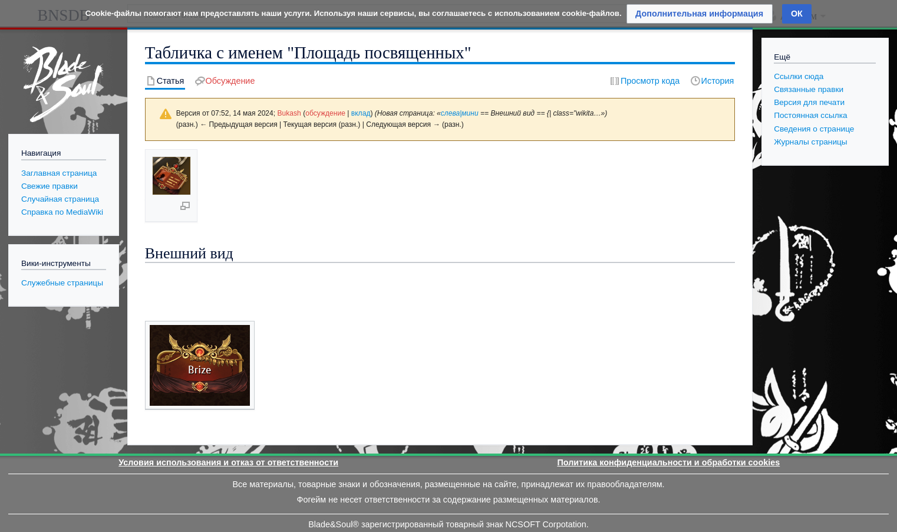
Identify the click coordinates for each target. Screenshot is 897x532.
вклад (361, 113)
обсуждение (325, 113)
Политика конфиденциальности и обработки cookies (668, 413)
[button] (699, 14)
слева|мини (460, 113)
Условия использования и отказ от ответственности (228, 413)
